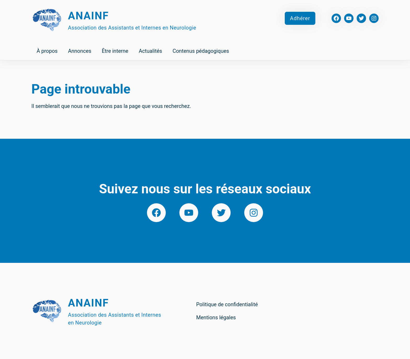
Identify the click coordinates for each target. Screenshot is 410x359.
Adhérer (300, 18)
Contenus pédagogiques (201, 51)
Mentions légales (216, 317)
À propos (47, 51)
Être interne (115, 51)
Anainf (88, 16)
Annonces (79, 51)
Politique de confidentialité (227, 304)
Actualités (150, 51)
